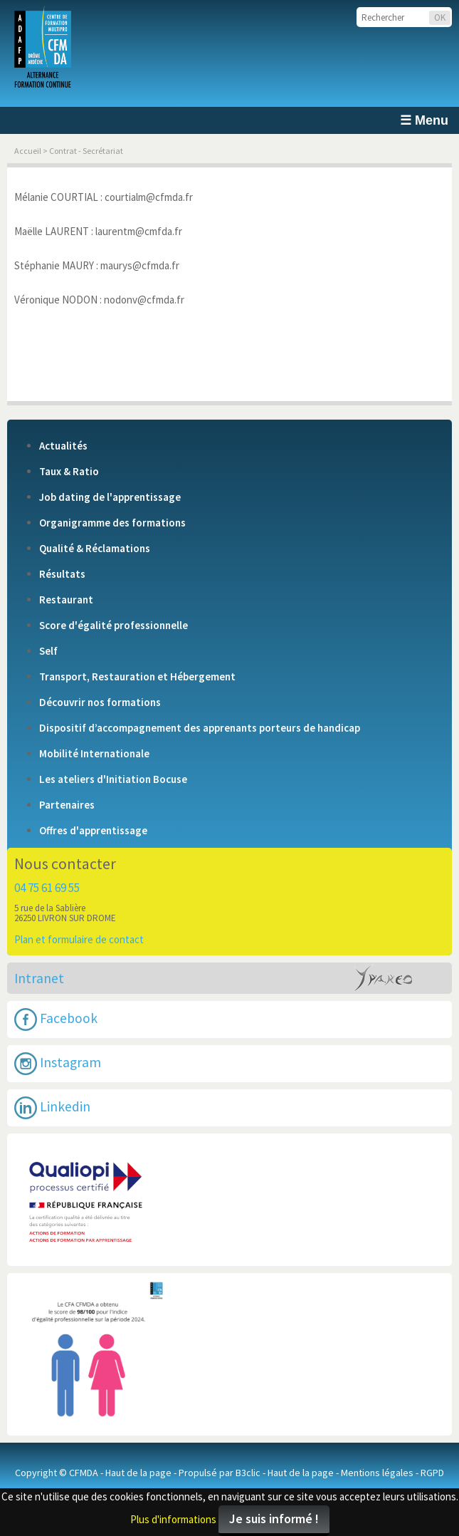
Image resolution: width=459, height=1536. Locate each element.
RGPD (432, 1472)
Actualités (63, 446)
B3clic (248, 1472)
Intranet (39, 978)
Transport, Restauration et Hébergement (137, 676)
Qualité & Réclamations (94, 548)
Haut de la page (138, 1472)
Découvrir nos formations (100, 702)
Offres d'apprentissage (93, 830)
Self (48, 651)
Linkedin (52, 1107)
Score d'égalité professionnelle (113, 625)
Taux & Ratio (69, 471)
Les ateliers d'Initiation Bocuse (113, 779)
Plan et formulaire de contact (79, 939)
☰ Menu (424, 120)
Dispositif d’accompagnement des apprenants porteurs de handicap (199, 728)
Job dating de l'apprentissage (110, 497)
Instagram (57, 1063)
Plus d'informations (173, 1519)
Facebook (55, 1019)
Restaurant (66, 599)
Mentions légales (377, 1472)
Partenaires (67, 805)
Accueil (27, 150)
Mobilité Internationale (94, 753)
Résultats (62, 574)
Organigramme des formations (112, 523)
